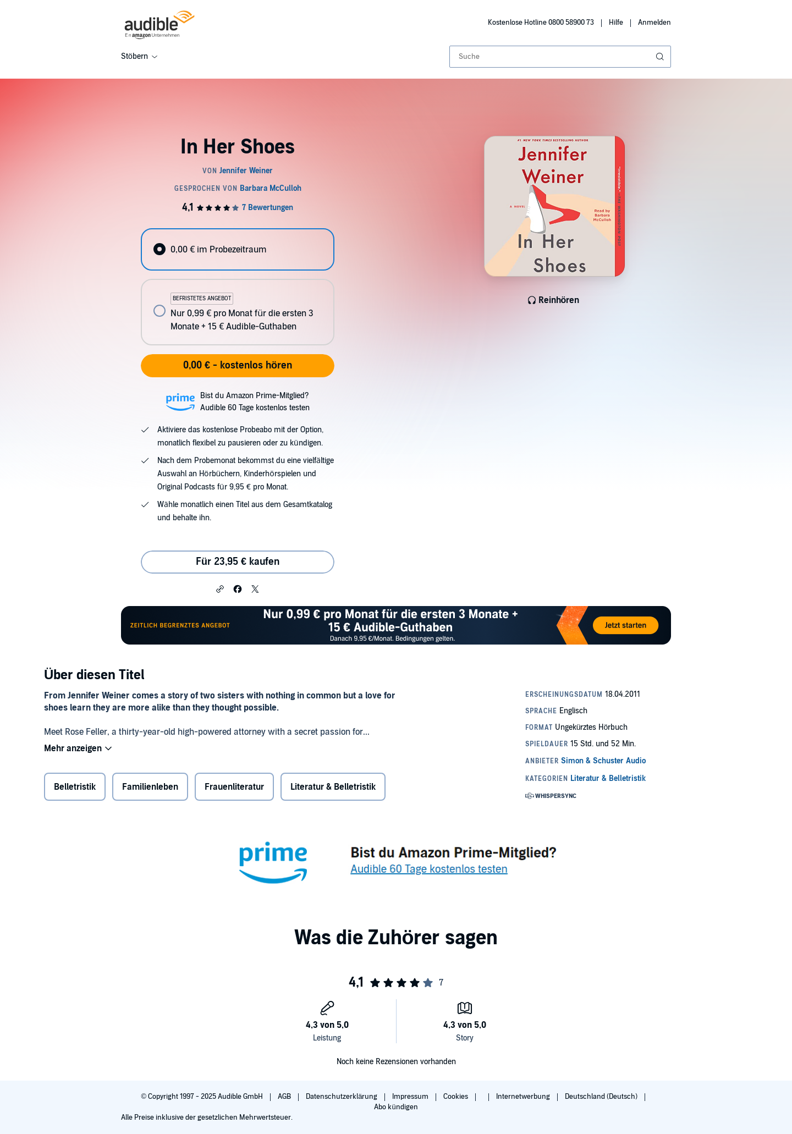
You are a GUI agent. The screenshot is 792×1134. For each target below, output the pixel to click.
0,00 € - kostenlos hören (237, 365)
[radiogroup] (237, 286)
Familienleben (150, 786)
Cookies (456, 1096)
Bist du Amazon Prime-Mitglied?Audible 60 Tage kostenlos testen (255, 401)
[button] (220, 588)
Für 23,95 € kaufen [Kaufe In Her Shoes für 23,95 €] (237, 562)
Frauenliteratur (234, 786)
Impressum (411, 1096)
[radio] (237, 249)
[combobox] (560, 57)
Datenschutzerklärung (342, 1096)
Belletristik (75, 786)
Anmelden (654, 22)
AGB (285, 1096)
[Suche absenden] (661, 57)
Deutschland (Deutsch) (602, 1096)
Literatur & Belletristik (333, 786)
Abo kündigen (395, 1107)
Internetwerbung (524, 1096)
